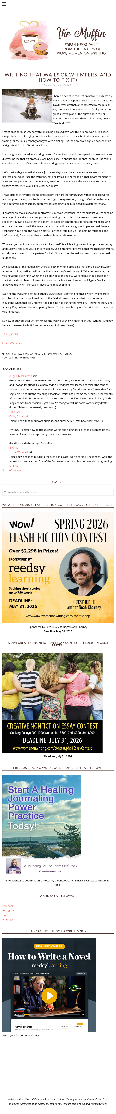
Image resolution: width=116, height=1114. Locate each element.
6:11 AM (14, 466)
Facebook (8, 906)
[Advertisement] (58, 1067)
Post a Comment (12, 470)
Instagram (8, 910)
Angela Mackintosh (20, 376)
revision (52, 353)
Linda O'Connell (18, 452)
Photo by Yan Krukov (12, 343)
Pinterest (7, 919)
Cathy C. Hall (11, 334)
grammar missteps (34, 353)
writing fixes (28, 357)
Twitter (6, 915)
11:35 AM (14, 412)
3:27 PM (14, 448)
